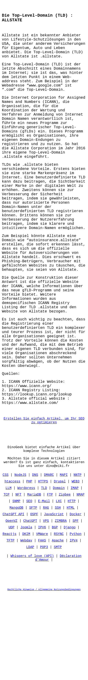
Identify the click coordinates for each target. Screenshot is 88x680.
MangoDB (16, 592)
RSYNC (59, 618)
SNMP (16, 586)
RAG (46, 592)
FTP (50, 579)
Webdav (26, 625)
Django (70, 612)
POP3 (44, 632)
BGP (55, 612)
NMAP (80, 579)
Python (75, 618)
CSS (5, 559)
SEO (29, 586)
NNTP (78, 559)
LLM (8, 573)
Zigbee (65, 579)
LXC (59, 586)
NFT (18, 579)
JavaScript (54, 599)
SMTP (58, 632)
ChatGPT (30, 605)
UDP (11, 612)
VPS (46, 605)
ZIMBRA (61, 605)
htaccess (12, 566)
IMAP (75, 573)
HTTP (72, 586)
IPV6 (42, 612)
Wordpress (26, 573)
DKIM (26, 618)
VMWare (42, 618)
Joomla (26, 612)
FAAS (42, 625)
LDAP (30, 632)
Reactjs (9, 618)
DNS (35, 559)
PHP (29, 566)
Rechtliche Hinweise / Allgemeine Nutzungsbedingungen (44, 676)
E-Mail (44, 586)
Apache (58, 625)
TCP (6, 579)
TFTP (11, 625)
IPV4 (74, 625)
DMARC (49, 559)
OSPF (34, 599)
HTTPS (43, 566)
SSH (58, 592)
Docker (75, 599)
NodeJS (20, 559)
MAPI (64, 559)
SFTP (33, 592)
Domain (59, 573)
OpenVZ (11, 605)
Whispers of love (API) (32, 642)
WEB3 (76, 566)
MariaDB (34, 579)
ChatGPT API (13, 599)
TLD (44, 573)
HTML (71, 592)
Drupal (59, 566)
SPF (75, 605)
